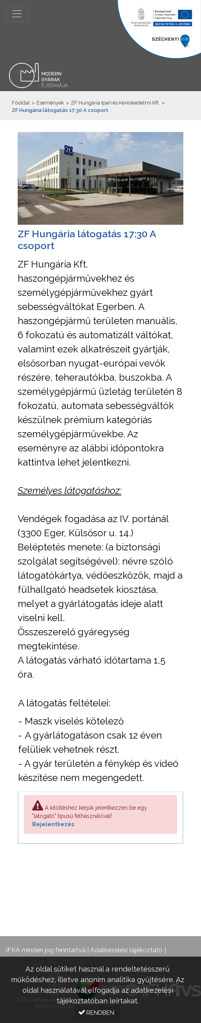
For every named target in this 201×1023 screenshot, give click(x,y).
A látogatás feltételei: (64, 703)
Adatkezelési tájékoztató (126, 950)
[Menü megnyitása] (17, 14)
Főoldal (21, 103)
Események (50, 103)
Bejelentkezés (53, 824)
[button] (97, 1012)
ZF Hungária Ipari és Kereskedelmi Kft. (115, 103)
